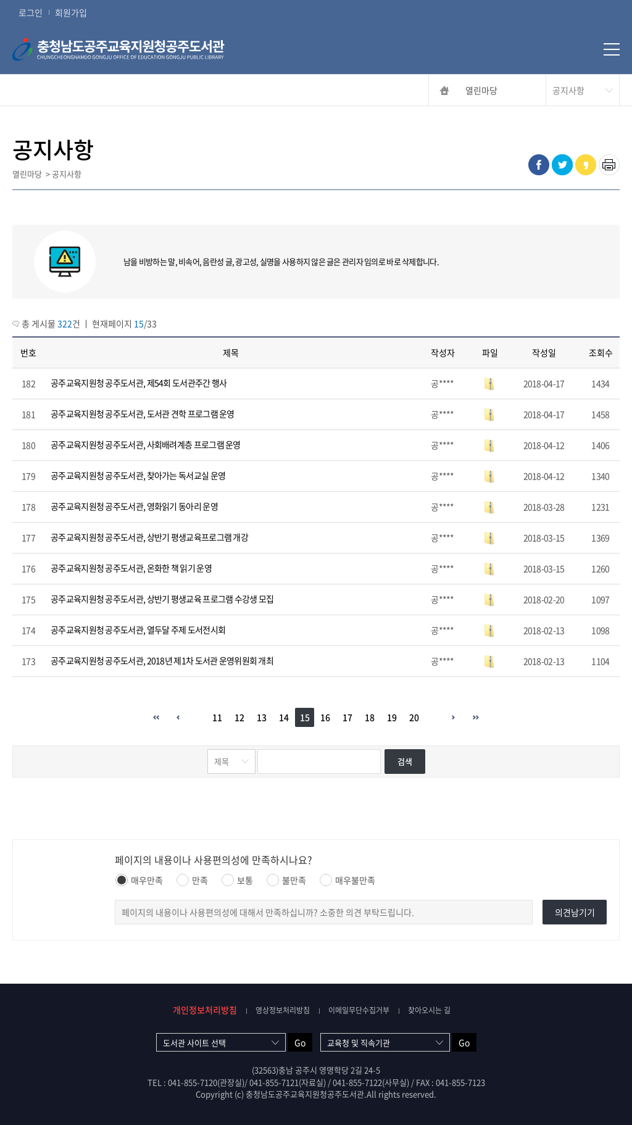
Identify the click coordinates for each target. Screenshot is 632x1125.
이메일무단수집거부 (358, 1010)
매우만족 (139, 880)
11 (217, 717)
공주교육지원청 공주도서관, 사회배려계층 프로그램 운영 (146, 444)
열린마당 (481, 90)
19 (392, 717)
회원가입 (71, 12)
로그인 (31, 12)
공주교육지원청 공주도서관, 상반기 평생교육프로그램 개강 (149, 537)
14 (284, 717)
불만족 (286, 880)
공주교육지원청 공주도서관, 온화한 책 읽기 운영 (131, 568)
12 (239, 717)
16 (325, 717)
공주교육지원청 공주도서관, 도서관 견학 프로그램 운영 (143, 413)
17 (347, 717)
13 (262, 717)
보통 (237, 880)
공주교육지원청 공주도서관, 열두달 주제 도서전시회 (138, 629)
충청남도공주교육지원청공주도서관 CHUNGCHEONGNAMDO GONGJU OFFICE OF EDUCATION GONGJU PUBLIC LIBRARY (138, 49)
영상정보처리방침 (283, 1010)
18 (370, 717)
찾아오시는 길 (429, 1010)
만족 (192, 880)
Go (300, 1042)
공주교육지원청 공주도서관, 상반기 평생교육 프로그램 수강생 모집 (162, 598)
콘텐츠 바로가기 (29, 0)
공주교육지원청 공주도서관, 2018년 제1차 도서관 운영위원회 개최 (162, 660)
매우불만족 (347, 880)
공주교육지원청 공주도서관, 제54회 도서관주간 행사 (139, 382)
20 (414, 717)
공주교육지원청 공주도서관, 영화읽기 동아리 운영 (134, 506)
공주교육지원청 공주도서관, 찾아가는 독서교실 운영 (138, 475)
